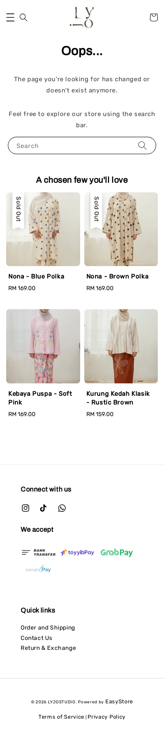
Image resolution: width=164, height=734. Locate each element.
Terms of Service (61, 717)
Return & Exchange (48, 648)
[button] (10, 17)
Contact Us (36, 638)
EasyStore (119, 701)
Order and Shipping (48, 627)
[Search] (142, 145)
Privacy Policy (107, 717)
